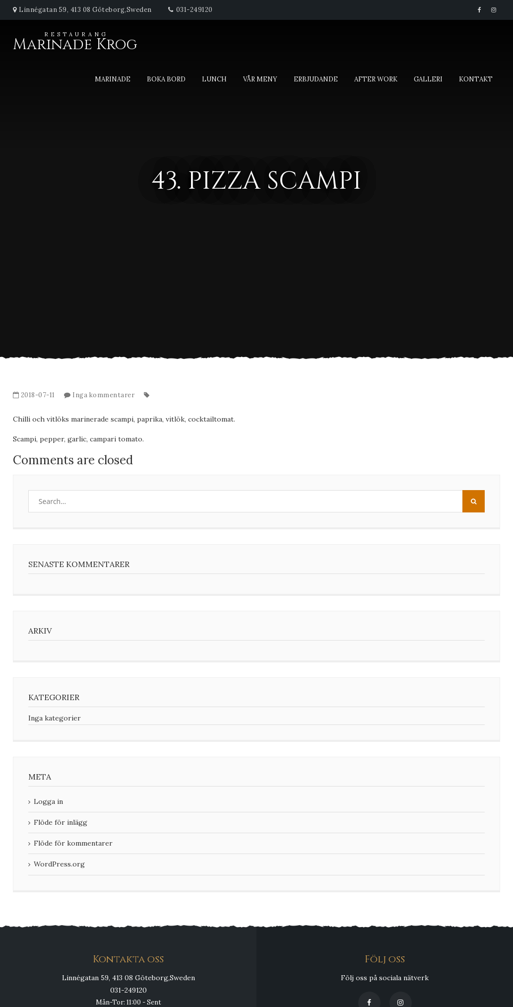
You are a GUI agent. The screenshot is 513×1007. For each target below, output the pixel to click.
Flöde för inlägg (60, 822)
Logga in (48, 801)
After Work (375, 79)
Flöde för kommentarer (73, 843)
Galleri (428, 79)
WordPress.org (59, 864)
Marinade (112, 79)
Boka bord (166, 79)
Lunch (214, 79)
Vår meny (260, 79)
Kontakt (476, 79)
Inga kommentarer (103, 395)
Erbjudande (316, 79)
